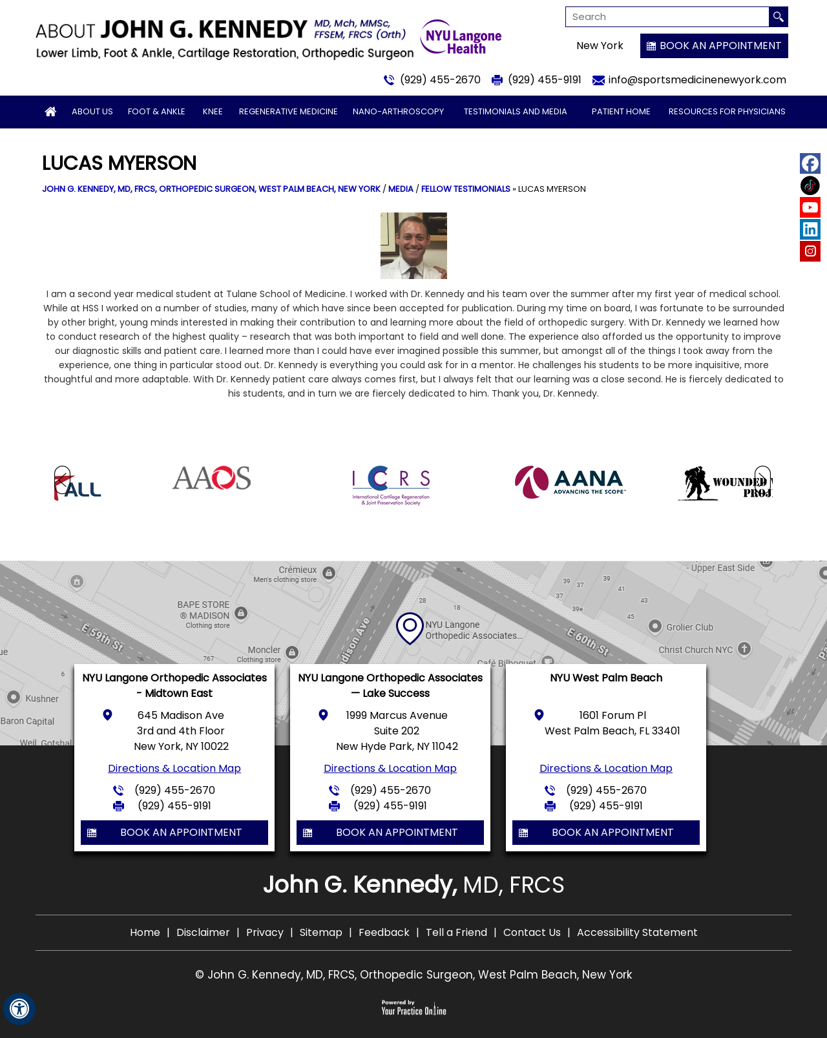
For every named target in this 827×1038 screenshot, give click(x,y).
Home (145, 932)
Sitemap (321, 932)
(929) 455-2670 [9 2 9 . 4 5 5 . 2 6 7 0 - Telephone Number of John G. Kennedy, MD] (440, 79)
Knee (213, 111)
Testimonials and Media (515, 111)
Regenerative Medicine (288, 111)
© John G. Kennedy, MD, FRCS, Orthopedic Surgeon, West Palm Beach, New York (413, 974)
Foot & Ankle (156, 111)
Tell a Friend (456, 932)
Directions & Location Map (174, 768)
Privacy (265, 932)
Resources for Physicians (727, 111)
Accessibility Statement (637, 932)
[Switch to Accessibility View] (19, 1009)
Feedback (384, 932)
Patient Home (621, 111)
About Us (92, 111)
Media (401, 189)
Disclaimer (203, 932)
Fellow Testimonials (465, 189)
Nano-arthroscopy (398, 111)
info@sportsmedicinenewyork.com (697, 79)
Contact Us (532, 932)
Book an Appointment (721, 45)
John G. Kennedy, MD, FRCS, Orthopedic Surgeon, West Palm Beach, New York (211, 189)
